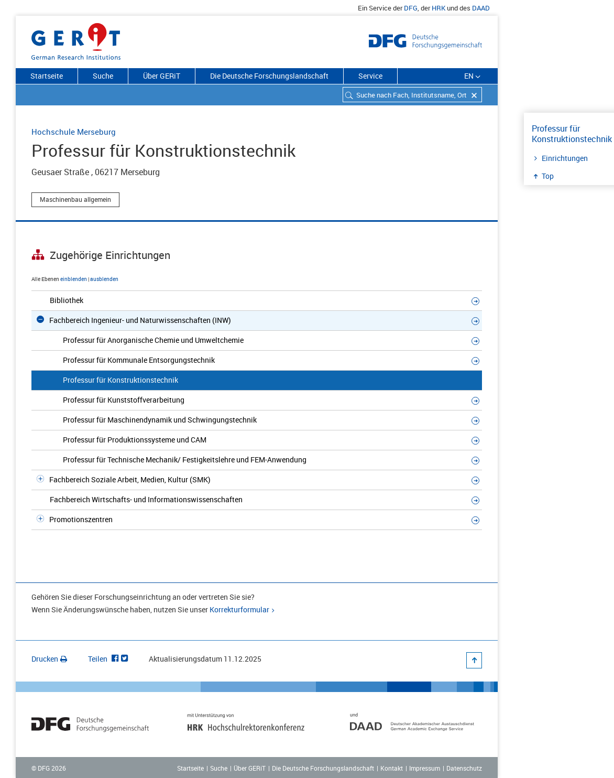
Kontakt (391, 768)
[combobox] (412, 94)
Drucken (49, 659)
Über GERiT (161, 76)
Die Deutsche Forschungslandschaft (269, 76)
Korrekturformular (239, 609)
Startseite (46, 76)
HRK (438, 8)
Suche (103, 76)
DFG (411, 8)
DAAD (481, 8)
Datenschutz (464, 768)
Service (370, 76)
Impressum (424, 768)
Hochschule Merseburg (73, 131)
